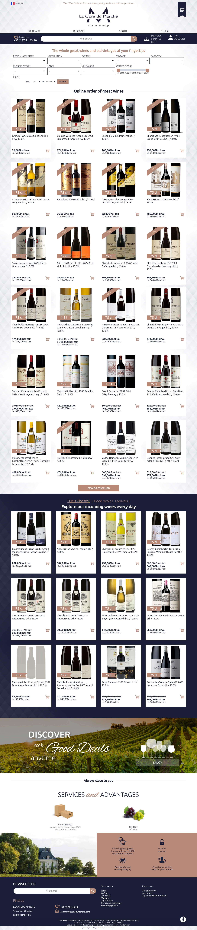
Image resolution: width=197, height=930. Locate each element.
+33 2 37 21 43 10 (69, 907)
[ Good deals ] (102, 501)
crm (113, 928)
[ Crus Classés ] (78, 501)
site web (100, 928)
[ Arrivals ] (122, 501)
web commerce (107, 928)
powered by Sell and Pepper (90, 928)
